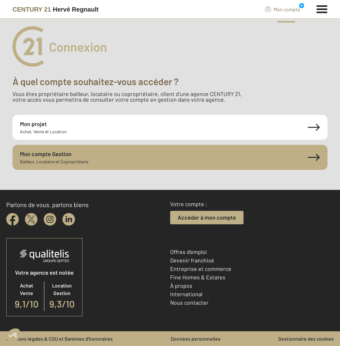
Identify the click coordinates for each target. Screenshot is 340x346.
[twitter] (31, 219)
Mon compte (282, 9)
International (186, 294)
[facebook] (12, 219)
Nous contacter (189, 302)
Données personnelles (195, 339)
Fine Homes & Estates (197, 277)
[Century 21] (55, 9)
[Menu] (322, 8)
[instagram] (50, 219)
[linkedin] (68, 219)
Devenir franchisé (192, 260)
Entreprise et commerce (200, 268)
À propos (181, 285)
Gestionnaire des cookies (306, 339)
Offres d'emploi (188, 251)
